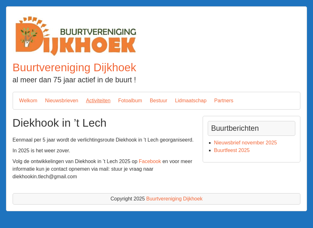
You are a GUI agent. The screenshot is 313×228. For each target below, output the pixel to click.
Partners (223, 100)
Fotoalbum (130, 100)
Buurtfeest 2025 (232, 150)
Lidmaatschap (190, 100)
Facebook (150, 161)
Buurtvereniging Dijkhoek (74, 67)
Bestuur (158, 100)
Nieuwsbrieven (61, 100)
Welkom (28, 100)
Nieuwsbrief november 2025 (245, 142)
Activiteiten (98, 100)
